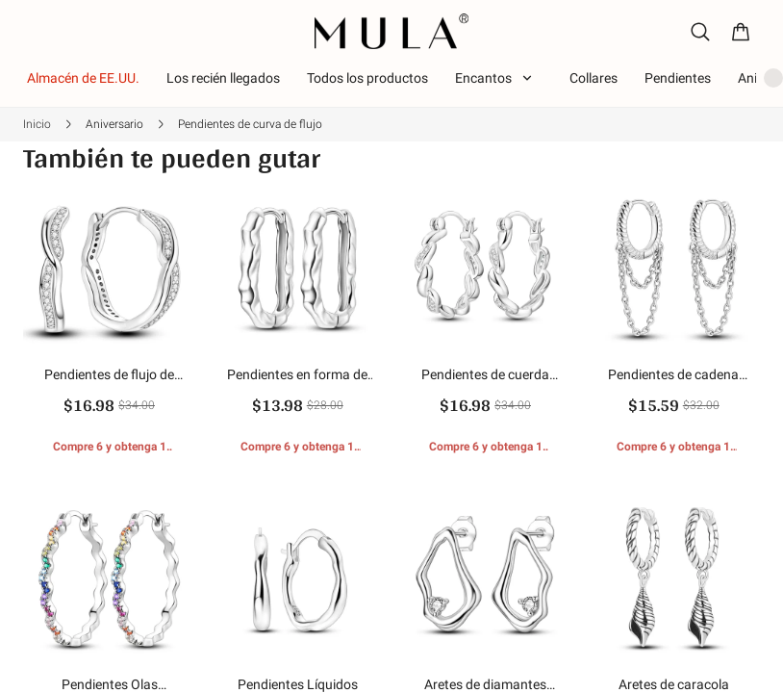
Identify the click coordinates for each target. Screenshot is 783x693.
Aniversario (114, 124)
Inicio (37, 124)
